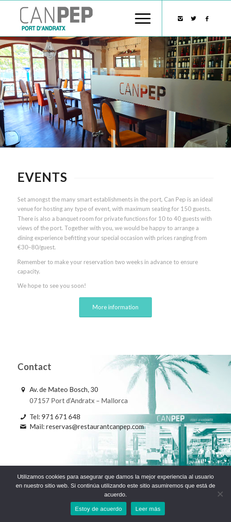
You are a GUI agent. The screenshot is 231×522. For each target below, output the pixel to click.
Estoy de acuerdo (98, 508)
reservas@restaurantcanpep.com (95, 426)
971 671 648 (61, 417)
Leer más (147, 508)
